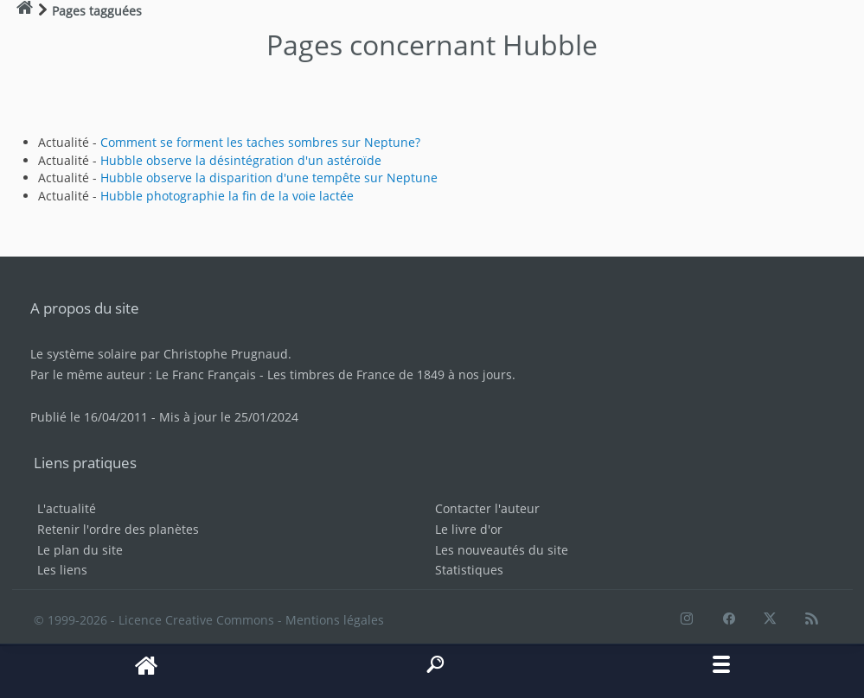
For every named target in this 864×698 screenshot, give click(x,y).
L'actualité (66, 508)
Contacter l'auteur (487, 508)
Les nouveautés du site (501, 550)
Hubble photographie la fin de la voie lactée (227, 195)
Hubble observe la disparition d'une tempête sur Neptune (269, 177)
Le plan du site (80, 550)
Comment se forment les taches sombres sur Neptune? (260, 142)
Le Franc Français (206, 374)
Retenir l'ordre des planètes (118, 529)
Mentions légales (334, 620)
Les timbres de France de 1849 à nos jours (389, 374)
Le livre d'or (468, 529)
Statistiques (469, 570)
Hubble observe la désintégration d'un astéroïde (240, 160)
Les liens (62, 570)
